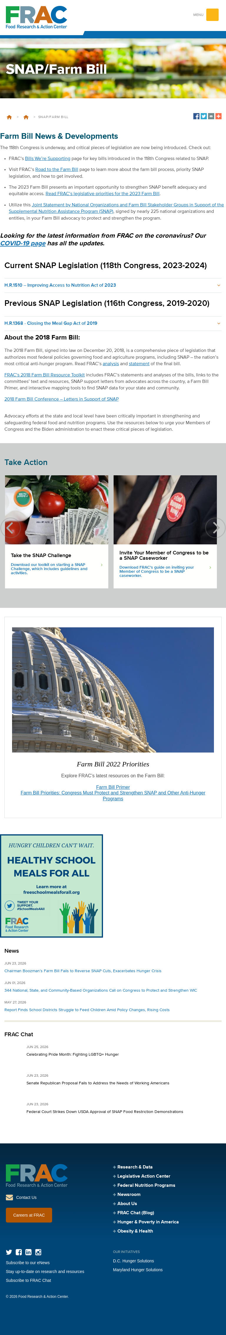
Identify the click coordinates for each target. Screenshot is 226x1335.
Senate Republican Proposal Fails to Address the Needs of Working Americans (98, 1083)
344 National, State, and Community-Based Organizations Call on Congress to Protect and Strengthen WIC (100, 990)
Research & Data (135, 1167)
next (215, 527)
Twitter (9, 1252)
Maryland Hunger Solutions (138, 1269)
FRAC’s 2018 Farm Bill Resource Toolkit (44, 375)
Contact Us (26, 1197)
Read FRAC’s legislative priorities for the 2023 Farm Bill (102, 194)
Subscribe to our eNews (28, 1262)
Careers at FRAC (29, 1215)
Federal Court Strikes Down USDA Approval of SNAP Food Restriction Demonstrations (104, 1112)
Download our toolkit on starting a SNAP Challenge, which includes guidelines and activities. (49, 569)
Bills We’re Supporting (47, 158)
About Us (127, 1204)
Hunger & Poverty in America (148, 1222)
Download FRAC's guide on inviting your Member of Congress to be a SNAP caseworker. (156, 571)
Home (9, 117)
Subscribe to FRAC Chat (28, 1280)
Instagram (38, 1252)
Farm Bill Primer (113, 787)
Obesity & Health (135, 1231)
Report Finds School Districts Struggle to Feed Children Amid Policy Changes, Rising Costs (87, 1010)
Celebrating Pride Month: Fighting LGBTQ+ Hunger (72, 1054)
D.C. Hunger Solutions (133, 1261)
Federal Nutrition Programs (146, 1185)
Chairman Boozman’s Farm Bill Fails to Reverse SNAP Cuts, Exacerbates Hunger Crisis (83, 971)
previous (10, 527)
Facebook (19, 1252)
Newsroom (129, 1194)
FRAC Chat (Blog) (135, 1213)
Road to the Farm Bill (56, 169)
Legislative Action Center (26, 117)
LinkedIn (28, 1252)
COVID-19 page (22, 243)
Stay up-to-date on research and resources (45, 1271)
